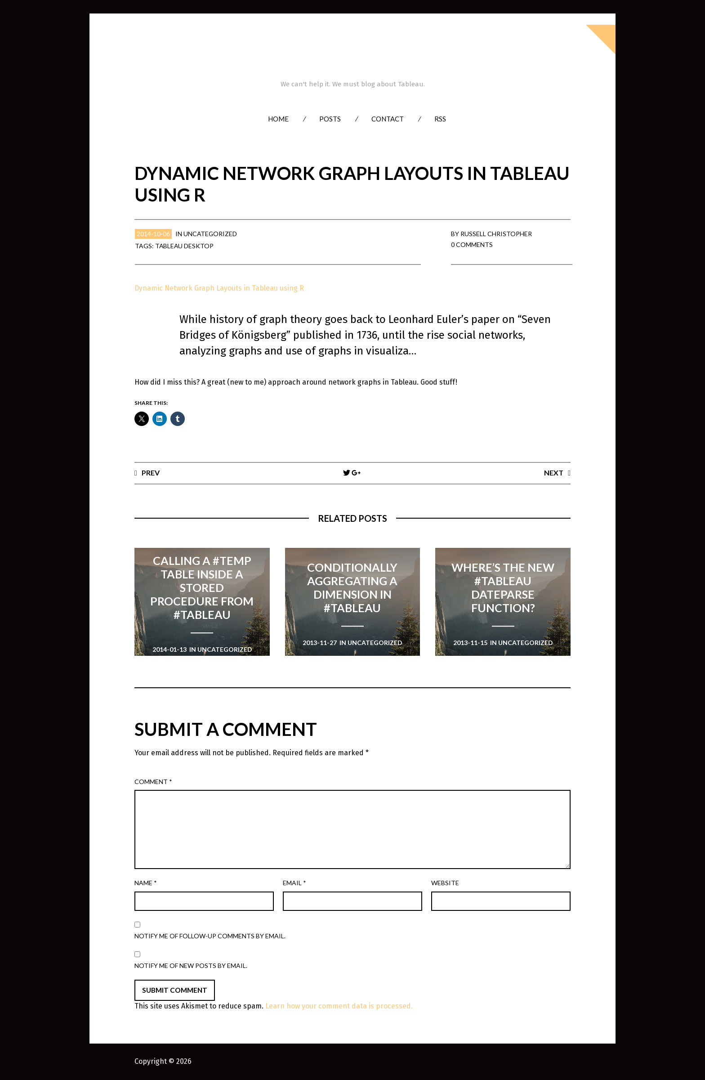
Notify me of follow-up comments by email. (210, 936)
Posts (330, 119)
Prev (151, 472)
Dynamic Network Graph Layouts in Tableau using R (219, 288)
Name (145, 883)
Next (553, 472)
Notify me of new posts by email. (190, 965)
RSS (440, 119)
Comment (153, 781)
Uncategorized (210, 234)
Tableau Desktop (184, 246)
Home (278, 119)
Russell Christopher (496, 234)
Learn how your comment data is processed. (339, 1006)
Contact (387, 119)
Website (445, 883)
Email (294, 883)
